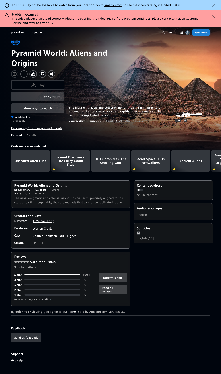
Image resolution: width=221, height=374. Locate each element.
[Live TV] (98, 32)
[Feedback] (26, 337)
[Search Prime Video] (163, 32)
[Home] (17, 32)
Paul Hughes (182, 115)
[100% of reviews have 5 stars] (52, 275)
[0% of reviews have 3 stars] (52, 285)
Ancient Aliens (190, 161)
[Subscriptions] (118, 32)
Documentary (77, 120)
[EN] (172, 32)
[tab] (16, 135)
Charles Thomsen (192, 113)
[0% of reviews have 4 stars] (52, 280)
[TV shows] (60, 32)
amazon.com (113, 5)
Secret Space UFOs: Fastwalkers (150, 161)
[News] (85, 32)
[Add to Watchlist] (24, 74)
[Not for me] (42, 74)
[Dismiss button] (213, 6)
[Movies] (45, 32)
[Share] (51, 74)
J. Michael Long (43, 221)
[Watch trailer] (14, 74)
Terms (72, 311)
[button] (33, 299)
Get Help (17, 360)
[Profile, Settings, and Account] (188, 32)
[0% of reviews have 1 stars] (52, 295)
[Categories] (182, 32)
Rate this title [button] (113, 277)
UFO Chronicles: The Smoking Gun (110, 161)
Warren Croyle (43, 228)
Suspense (95, 120)
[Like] (33, 74)
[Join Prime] (201, 32)
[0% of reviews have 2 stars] (52, 290)
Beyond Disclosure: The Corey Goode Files (70, 161)
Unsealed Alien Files (30, 161)
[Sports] (74, 32)
